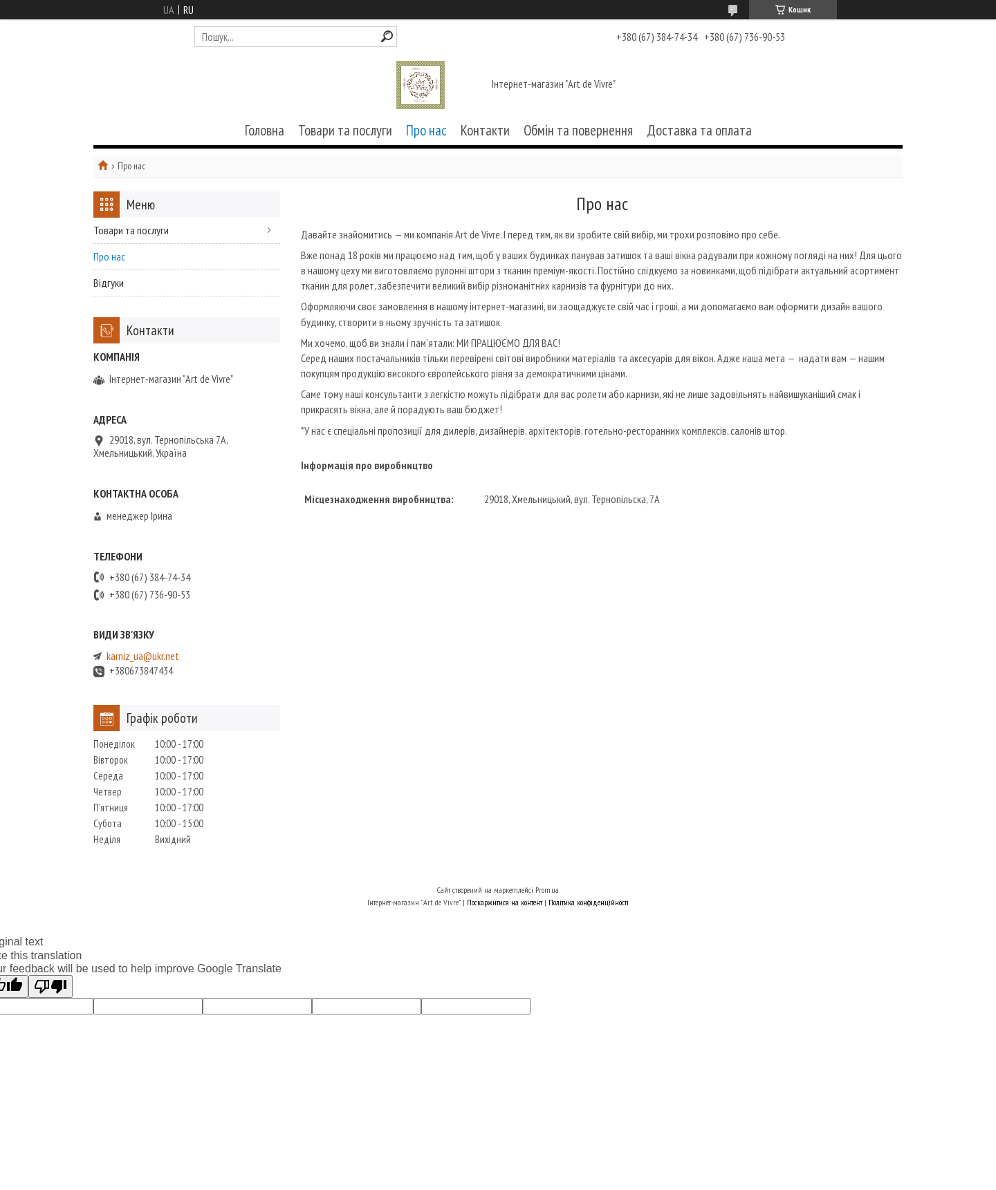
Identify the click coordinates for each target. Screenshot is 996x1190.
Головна (264, 130)
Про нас (426, 130)
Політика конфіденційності (588, 902)
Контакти (485, 130)
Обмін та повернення (578, 130)
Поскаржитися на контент (504, 902)
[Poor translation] (50, 986)
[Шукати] (387, 36)
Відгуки (108, 283)
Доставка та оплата (699, 130)
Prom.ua (547, 890)
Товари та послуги (345, 130)
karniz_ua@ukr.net (143, 656)
